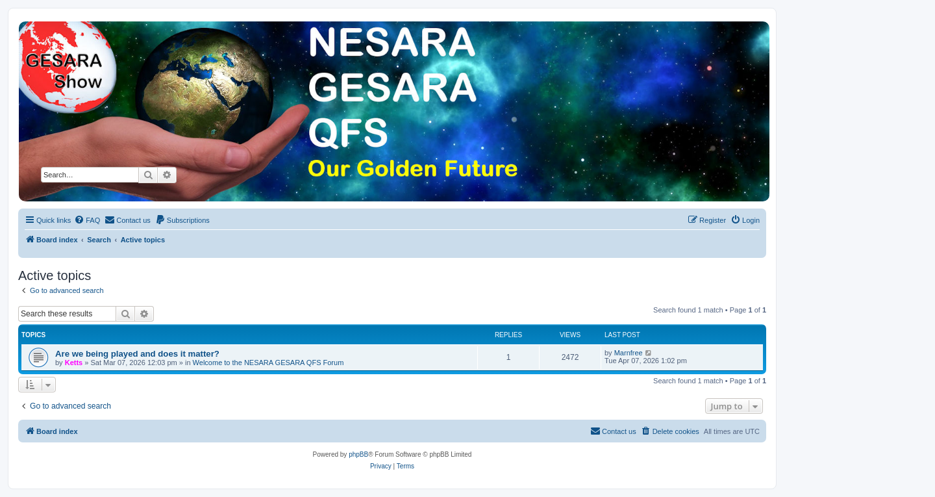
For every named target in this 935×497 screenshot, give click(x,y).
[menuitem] (87, 220)
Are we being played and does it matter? (137, 354)
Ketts (74, 362)
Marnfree (628, 353)
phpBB (358, 454)
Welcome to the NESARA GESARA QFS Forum (268, 362)
